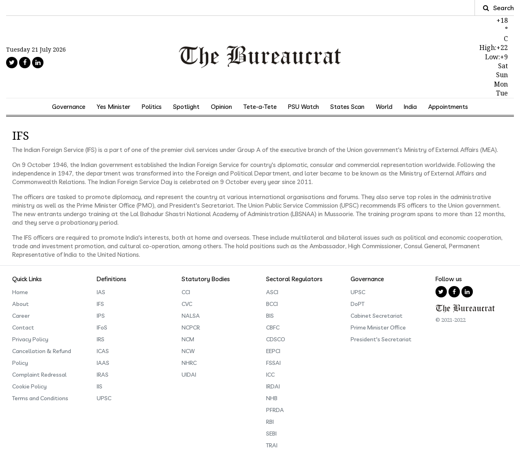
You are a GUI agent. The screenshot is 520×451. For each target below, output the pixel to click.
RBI (270, 421)
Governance (68, 107)
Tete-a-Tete (260, 107)
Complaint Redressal (39, 374)
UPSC (104, 398)
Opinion (221, 107)
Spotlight (186, 107)
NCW (188, 351)
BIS (270, 315)
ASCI (272, 292)
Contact (23, 327)
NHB (271, 398)
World (384, 107)
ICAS (103, 351)
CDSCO (275, 339)
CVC (187, 304)
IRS (100, 339)
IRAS (102, 374)
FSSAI (273, 362)
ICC (270, 374)
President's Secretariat (381, 339)
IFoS (102, 327)
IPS (101, 315)
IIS (99, 386)
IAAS (103, 362)
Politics (152, 107)
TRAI (271, 445)
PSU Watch (303, 107)
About (20, 304)
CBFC (273, 327)
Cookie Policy (29, 386)
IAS (101, 292)
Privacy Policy (30, 339)
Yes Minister (113, 107)
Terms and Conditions (40, 398)
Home (20, 292)
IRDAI (273, 386)
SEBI (271, 433)
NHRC (189, 362)
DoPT (357, 304)
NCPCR (191, 327)
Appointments (448, 107)
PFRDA (275, 410)
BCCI (272, 304)
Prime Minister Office (378, 327)
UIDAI (189, 374)
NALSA (191, 315)
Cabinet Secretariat (377, 315)
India (410, 107)
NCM (188, 339)
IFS (100, 304)
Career (21, 315)
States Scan (347, 107)
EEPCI (273, 351)
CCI (186, 292)
